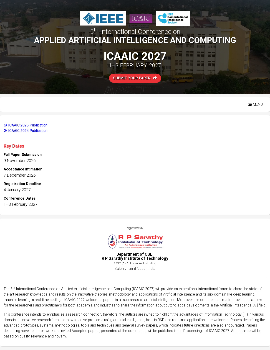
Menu (255, 104)
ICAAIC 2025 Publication (25, 125)
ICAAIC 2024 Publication (25, 131)
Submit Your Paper (135, 78)
